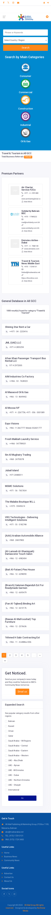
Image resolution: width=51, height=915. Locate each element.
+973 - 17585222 (29, 217)
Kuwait (11, 726)
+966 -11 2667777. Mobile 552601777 (25, 428)
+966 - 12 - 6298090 (18, 574)
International (13, 790)
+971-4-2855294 (16, 347)
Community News (10, 860)
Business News (9, 856)
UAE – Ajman (14, 765)
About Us (7, 881)
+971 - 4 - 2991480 (29, 193)
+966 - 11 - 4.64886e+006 (20, 642)
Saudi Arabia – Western (18, 755)
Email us (22, 691)
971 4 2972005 (15, 365)
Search (25, 47)
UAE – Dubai (13, 775)
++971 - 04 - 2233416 (18, 331)
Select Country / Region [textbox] (14, 40)
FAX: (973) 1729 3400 (13, 839)
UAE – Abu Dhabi (15, 760)
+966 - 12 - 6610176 (18, 608)
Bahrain (11, 721)
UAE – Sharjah (14, 785)
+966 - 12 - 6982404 (18, 558)
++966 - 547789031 (17, 444)
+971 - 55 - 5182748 (18, 524)
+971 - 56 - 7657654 (18, 491)
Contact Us (8, 877)
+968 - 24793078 (16, 459)
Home (5, 853)
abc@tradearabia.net (13, 832)
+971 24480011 (16, 475)
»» (5, 660)
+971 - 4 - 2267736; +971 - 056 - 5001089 (26, 412)
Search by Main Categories (24, 57)
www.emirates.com (30, 249)
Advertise (7, 873)
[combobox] (25, 40)
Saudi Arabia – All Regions (19, 741)
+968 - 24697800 (16, 540)
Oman (11, 731)
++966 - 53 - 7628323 (18, 381)
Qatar (10, 736)
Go (22, 798)
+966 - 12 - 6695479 (18, 592)
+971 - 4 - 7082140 (29, 246)
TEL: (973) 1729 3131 (12, 836)
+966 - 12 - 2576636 (18, 626)
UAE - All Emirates (16, 770)
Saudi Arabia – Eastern (18, 751)
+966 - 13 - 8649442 (18, 397)
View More (26, 202)
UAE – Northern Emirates (19, 780)
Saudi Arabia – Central (18, 746)
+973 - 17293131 (29, 267)
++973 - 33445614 (17, 506)
